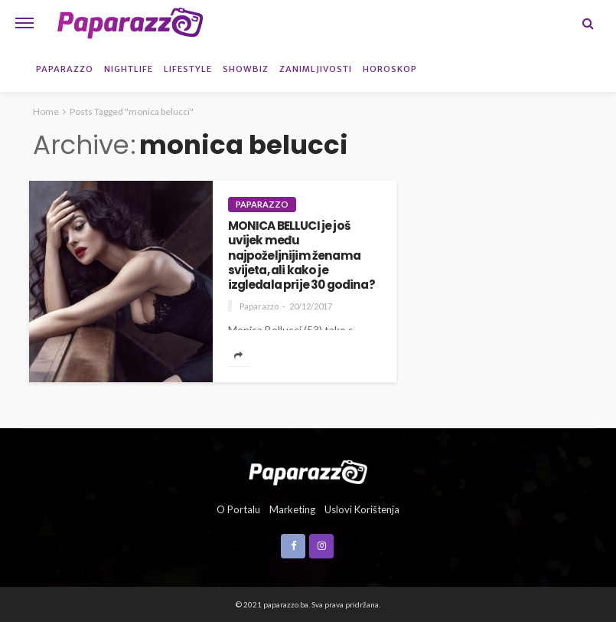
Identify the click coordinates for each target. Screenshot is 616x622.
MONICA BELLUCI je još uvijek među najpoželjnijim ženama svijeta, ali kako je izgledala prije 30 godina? (301, 255)
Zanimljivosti (315, 69)
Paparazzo (64, 69)
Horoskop (390, 69)
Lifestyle (188, 69)
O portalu (238, 509)
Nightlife (128, 69)
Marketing (292, 509)
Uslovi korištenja (361, 509)
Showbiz (246, 69)
